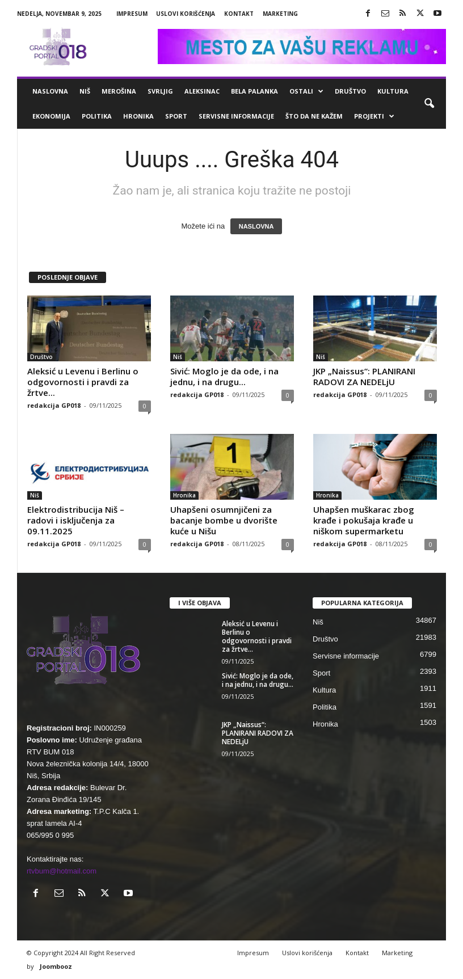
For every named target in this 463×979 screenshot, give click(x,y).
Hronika (138, 116)
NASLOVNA (256, 226)
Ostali (306, 91)
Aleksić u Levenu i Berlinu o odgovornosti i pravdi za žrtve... (82, 381)
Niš (84, 91)
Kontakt (239, 14)
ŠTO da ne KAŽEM (314, 116)
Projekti (374, 116)
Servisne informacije (236, 116)
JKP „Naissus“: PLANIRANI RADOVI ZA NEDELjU (364, 376)
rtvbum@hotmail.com (61, 871)
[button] (428, 103)
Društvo (350, 91)
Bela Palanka (254, 91)
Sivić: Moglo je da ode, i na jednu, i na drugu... (224, 376)
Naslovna (50, 91)
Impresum (132, 14)
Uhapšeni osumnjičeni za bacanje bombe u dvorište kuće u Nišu (223, 520)
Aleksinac (202, 91)
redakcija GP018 (54, 405)
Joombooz (56, 966)
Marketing (280, 14)
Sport (176, 116)
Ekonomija (51, 116)
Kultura (393, 91)
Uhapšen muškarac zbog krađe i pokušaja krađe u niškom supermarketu (363, 520)
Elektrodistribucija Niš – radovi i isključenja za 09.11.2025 (75, 520)
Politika (97, 116)
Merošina (119, 91)
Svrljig (160, 91)
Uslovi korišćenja (185, 14)
